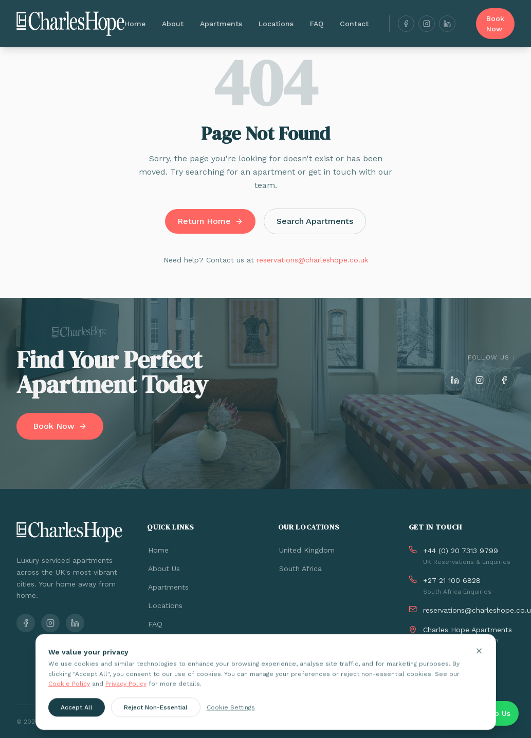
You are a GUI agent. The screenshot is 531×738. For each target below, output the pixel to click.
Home (134, 24)
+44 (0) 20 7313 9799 (460, 550)
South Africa (300, 568)
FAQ (316, 24)
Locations (276, 24)
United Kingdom (306, 550)
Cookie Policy (69, 690)
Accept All (77, 713)
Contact (354, 24)
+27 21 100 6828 (452, 580)
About (173, 24)
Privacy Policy (126, 690)
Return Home (210, 221)
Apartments (221, 24)
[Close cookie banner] (479, 657)
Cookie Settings (231, 713)
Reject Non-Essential (156, 713)
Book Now (495, 23)
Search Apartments (315, 221)
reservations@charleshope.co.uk (312, 260)
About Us (163, 568)
